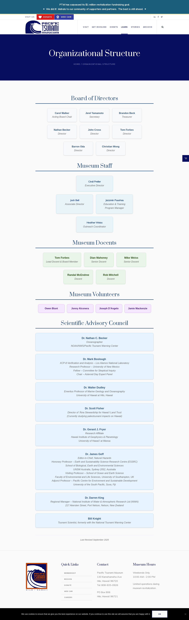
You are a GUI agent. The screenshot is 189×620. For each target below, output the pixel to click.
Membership (70, 573)
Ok (159, 614)
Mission (68, 579)
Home (77, 64)
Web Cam (66, 17)
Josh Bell (74, 200)
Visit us (30, 17)
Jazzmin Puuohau (114, 200)
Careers (68, 597)
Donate (47, 17)
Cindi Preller (94, 181)
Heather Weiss (94, 222)
